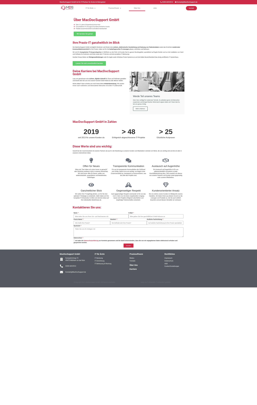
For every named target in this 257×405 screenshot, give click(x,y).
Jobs (155, 8)
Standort (113, 219)
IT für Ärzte (90, 8)
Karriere (133, 269)
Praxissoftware (114, 8)
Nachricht (77, 226)
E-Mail (131, 213)
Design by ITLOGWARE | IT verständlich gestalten (156, 282)
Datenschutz (78, 238)
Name (76, 213)
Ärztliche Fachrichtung (154, 219)
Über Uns (137, 8)
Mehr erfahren (140, 109)
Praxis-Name (78, 219)
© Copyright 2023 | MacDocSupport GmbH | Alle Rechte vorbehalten (94, 282)
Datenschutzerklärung (91, 240)
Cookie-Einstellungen (171, 266)
